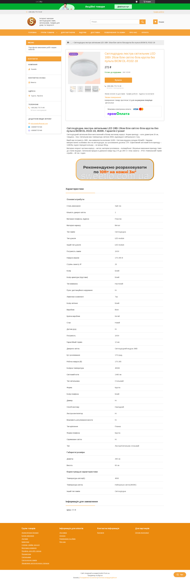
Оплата (145, 32)
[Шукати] (142, 21)
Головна (32, 32)
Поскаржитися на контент (88, 578)
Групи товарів (47, 32)
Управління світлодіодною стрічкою (35, 563)
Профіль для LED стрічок (31, 551)
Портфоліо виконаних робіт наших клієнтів (42, 48)
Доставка (95, 32)
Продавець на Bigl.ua (95, 575)
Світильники (26, 557)
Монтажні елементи (29, 548)
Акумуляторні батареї (30, 533)
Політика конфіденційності (107, 578)
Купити (118, 80)
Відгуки (82, 32)
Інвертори (25, 542)
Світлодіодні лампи (29, 560)
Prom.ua (106, 573)
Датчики (25, 539)
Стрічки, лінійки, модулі (31, 545)
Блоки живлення (28, 536)
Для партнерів (68, 32)
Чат (180, 575)
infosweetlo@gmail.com (39, 123)
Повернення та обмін (114, 32)
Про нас (133, 32)
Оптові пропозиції (142, 533)
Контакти (100, 533)
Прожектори (26, 554)
